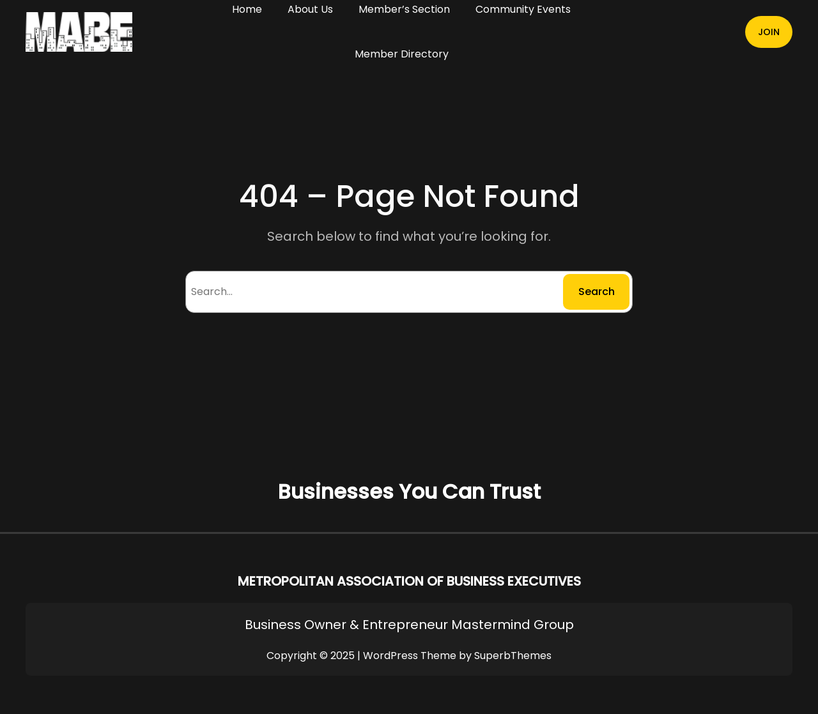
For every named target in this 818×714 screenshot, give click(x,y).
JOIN (769, 32)
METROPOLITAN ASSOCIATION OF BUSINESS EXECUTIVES (409, 581)
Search (596, 291)
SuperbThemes (513, 655)
